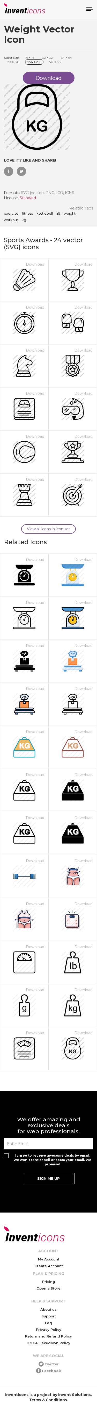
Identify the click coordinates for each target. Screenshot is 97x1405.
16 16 (29, 58)
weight (70, 213)
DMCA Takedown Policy (48, 1343)
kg (24, 220)
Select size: (11, 58)
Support (48, 1316)
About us (48, 1309)
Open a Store (48, 1288)
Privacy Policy (48, 1329)
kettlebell (44, 213)
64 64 (66, 58)
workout (11, 220)
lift (58, 213)
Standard (28, 198)
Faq (48, 1323)
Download (35, 264)
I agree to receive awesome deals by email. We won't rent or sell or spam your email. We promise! (52, 1160)
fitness (27, 213)
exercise (11, 213)
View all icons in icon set (48, 529)
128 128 (12, 62)
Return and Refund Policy (48, 1336)
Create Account (48, 1266)
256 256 (34, 62)
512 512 (55, 62)
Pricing (48, 1282)
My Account (48, 1259)
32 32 (47, 58)
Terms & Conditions (48, 1400)
